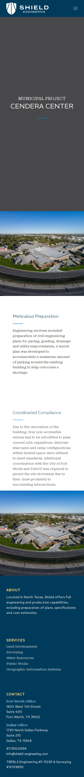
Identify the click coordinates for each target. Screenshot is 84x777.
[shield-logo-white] (35, 8)
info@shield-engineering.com (27, 754)
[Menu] (75, 8)
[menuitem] (75, 8)
